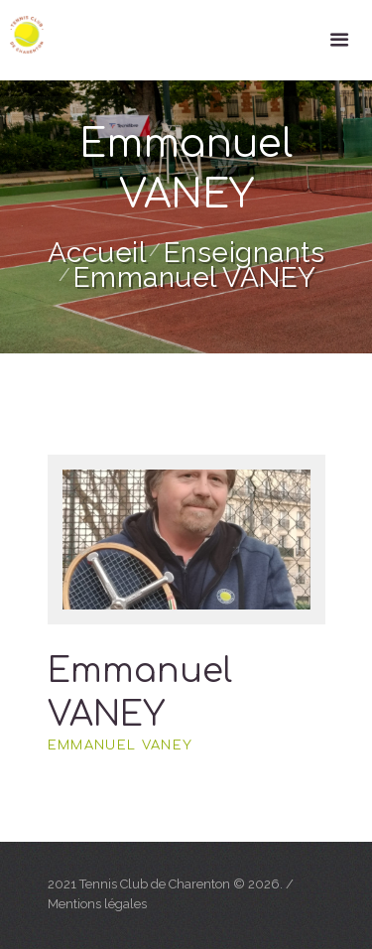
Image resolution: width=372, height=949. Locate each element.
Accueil (97, 252)
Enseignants (244, 252)
